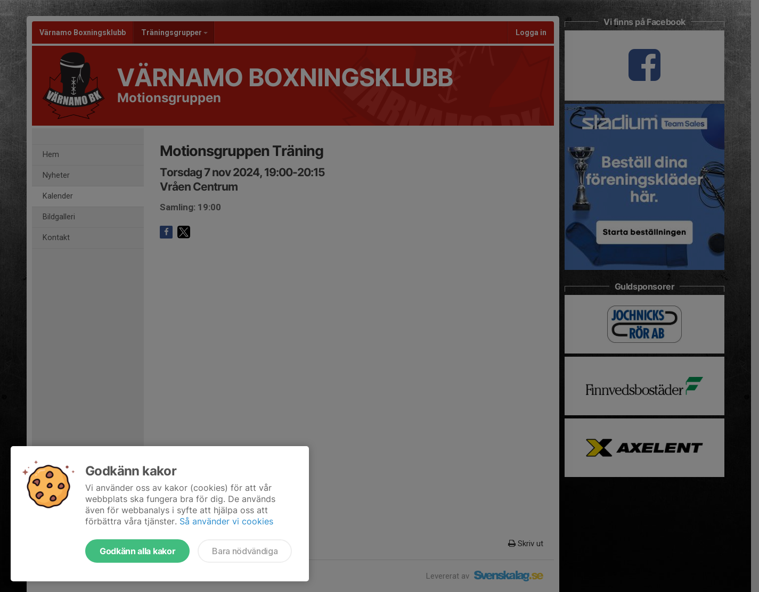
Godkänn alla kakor (137, 551)
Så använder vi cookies (226, 521)
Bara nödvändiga (245, 551)
